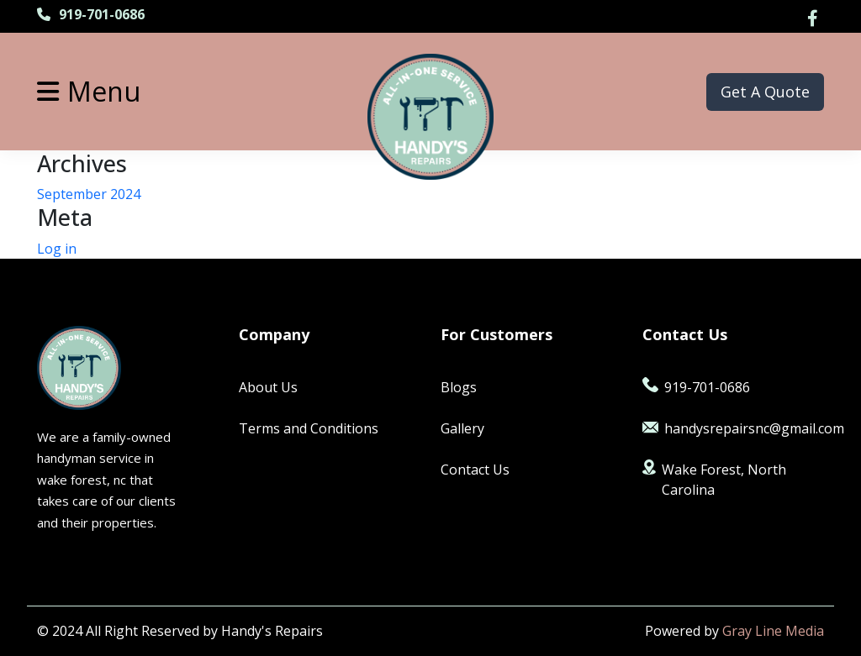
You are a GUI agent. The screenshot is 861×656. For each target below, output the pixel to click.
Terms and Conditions (308, 428)
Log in (57, 248)
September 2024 (88, 194)
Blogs (459, 387)
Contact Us (475, 469)
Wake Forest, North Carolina (714, 479)
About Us (268, 387)
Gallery (462, 428)
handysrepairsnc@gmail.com (733, 428)
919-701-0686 (91, 14)
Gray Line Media (773, 631)
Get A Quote (765, 91)
